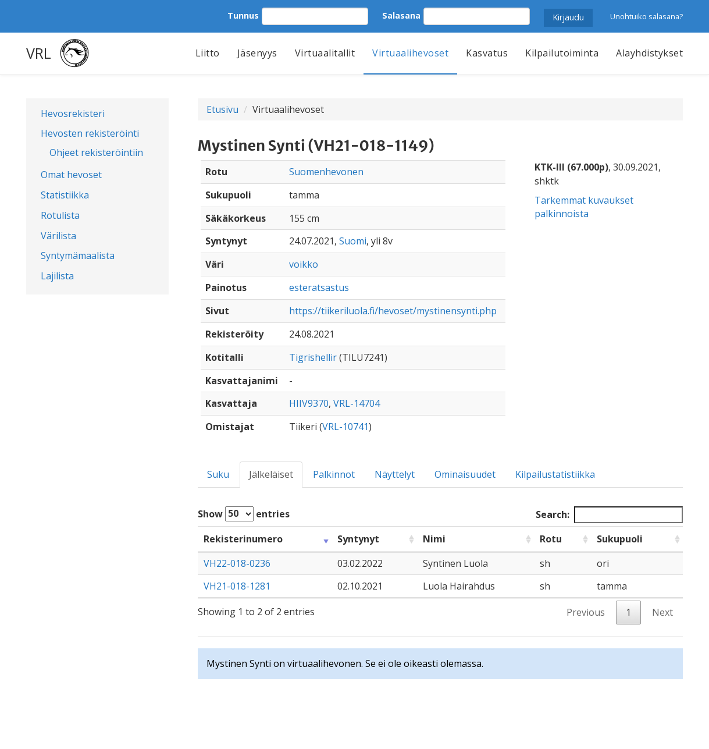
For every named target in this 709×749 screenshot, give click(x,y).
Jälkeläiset (271, 474)
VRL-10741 (345, 426)
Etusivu (222, 109)
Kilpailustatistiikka (555, 474)
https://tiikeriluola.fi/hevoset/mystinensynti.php (393, 310)
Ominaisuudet (465, 474)
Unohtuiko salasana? (646, 16)
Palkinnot (334, 474)
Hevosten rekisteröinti (90, 133)
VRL (38, 53)
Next (662, 612)
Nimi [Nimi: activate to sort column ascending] (434, 539)
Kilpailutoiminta (561, 53)
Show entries (244, 513)
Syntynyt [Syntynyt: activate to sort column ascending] (358, 539)
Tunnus (243, 15)
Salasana (401, 15)
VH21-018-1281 (237, 586)
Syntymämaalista (78, 255)
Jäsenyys (257, 53)
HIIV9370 (309, 403)
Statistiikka (65, 195)
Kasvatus (487, 53)
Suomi (352, 241)
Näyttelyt (395, 474)
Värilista (58, 235)
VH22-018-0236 (237, 563)
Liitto (207, 53)
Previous (586, 612)
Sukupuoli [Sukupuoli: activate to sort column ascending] (620, 539)
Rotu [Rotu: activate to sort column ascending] (551, 539)
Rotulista (60, 215)
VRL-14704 (356, 403)
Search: (609, 514)
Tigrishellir (313, 357)
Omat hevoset (71, 174)
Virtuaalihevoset (410, 53)
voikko (303, 264)
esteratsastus (319, 287)
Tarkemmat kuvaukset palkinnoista (584, 207)
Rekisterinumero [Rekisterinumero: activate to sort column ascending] (243, 539)
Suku (218, 474)
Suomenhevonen (326, 171)
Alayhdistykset (649, 53)
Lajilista (57, 275)
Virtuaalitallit (325, 53)
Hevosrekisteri (73, 113)
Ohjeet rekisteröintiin (96, 152)
